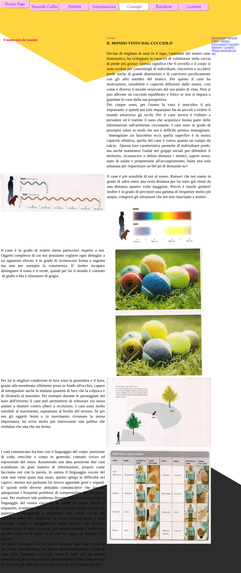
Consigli (233, 44)
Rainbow (217, 47)
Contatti (229, 47)
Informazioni (219, 44)
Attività (224, 41)
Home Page (218, 37)
